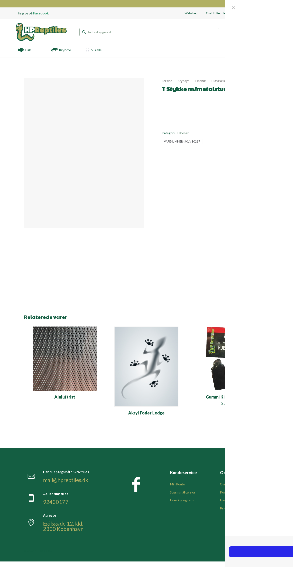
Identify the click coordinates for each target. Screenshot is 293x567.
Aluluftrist (64, 396)
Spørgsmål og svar (183, 492)
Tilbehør (200, 81)
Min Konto (177, 484)
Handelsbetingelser (234, 500)
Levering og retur (182, 500)
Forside (167, 81)
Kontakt (225, 492)
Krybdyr (183, 81)
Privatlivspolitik (231, 508)
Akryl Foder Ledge (146, 412)
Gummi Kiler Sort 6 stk (228, 396)
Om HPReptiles (231, 484)
